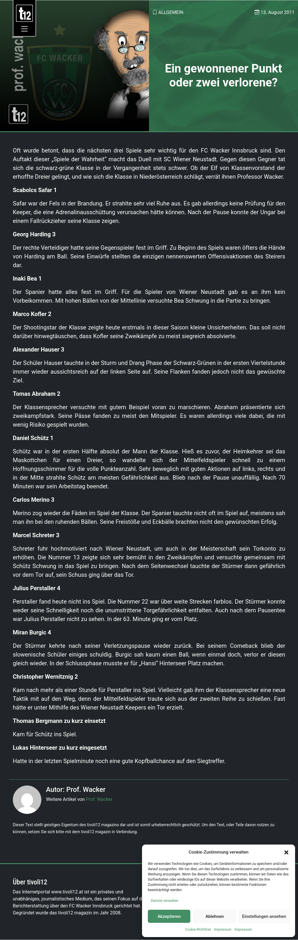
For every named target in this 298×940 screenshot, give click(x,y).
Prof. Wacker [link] (99, 799)
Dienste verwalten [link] (164, 901)
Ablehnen (214, 916)
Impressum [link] (222, 929)
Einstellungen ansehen (264, 916)
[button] (286, 852)
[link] (24, 12)
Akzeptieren (169, 916)
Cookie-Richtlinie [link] (198, 929)
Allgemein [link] (170, 12)
